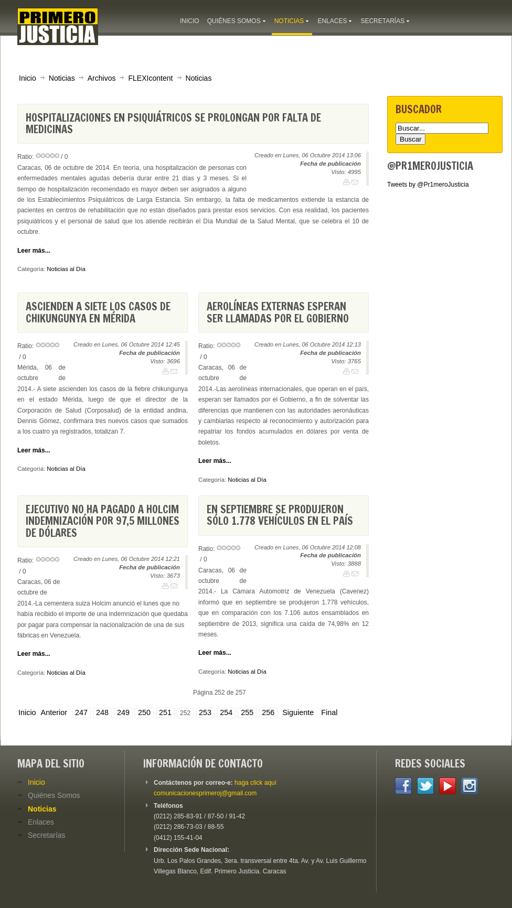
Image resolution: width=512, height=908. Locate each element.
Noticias (62, 78)
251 (165, 712)
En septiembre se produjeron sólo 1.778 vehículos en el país (280, 515)
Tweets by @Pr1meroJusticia (428, 184)
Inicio (27, 78)
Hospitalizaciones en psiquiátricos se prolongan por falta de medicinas (173, 123)
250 (144, 712)
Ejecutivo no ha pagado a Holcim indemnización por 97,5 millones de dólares (102, 521)
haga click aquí (255, 782)
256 (268, 712)
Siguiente (298, 712)
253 (205, 712)
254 (226, 712)
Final (329, 712)
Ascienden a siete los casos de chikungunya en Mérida (98, 312)
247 (81, 712)
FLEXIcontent (150, 78)
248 (102, 712)
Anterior (54, 712)
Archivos (102, 78)
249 (123, 712)
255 (247, 712)
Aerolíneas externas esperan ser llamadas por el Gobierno (278, 312)
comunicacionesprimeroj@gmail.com (205, 793)
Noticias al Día (66, 269)
